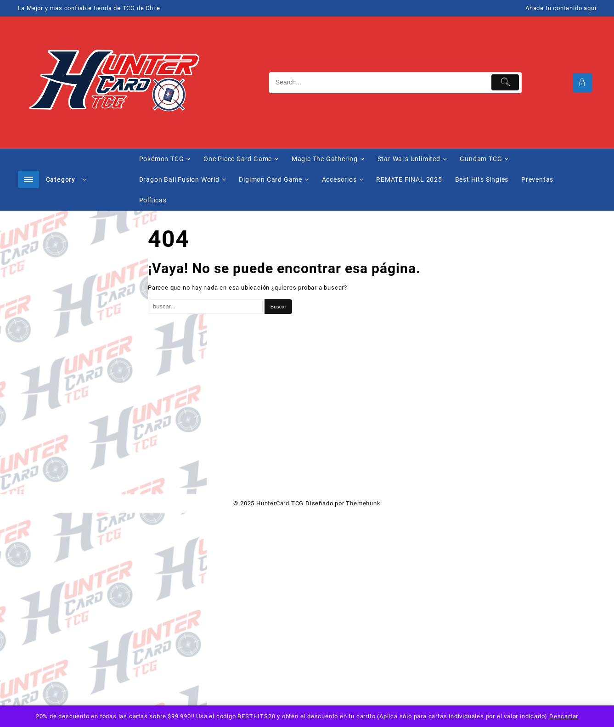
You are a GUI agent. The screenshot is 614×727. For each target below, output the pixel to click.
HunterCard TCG (280, 503)
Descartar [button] (563, 716)
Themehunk (363, 503)
